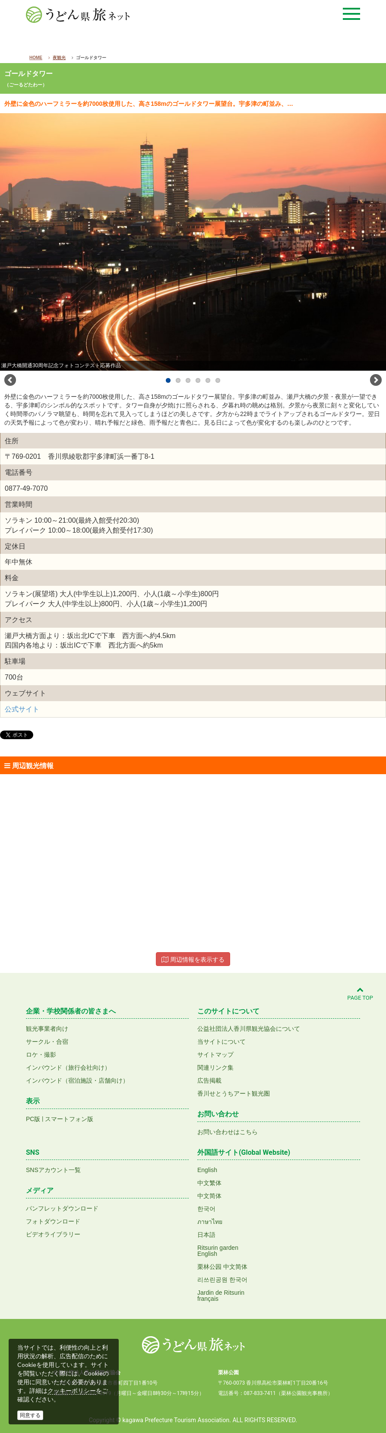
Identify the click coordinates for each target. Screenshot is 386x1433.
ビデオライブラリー (53, 1234)
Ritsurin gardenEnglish (217, 1250)
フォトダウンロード (53, 1221)
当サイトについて (221, 1041)
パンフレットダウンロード (62, 1208)
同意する (30, 1415)
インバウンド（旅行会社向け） (68, 1067)
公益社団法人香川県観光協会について (248, 1028)
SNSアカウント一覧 (53, 1169)
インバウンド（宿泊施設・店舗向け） (77, 1080)
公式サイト (22, 709)
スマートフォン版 (69, 1118)
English (207, 1169)
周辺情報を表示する (193, 959)
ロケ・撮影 (41, 1054)
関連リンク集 (215, 1067)
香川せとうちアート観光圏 (233, 1093)
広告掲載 (209, 1080)
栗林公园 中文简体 (222, 1266)
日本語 (206, 1234)
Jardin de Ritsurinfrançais (220, 1295)
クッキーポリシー (71, 1390)
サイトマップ (215, 1054)
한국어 (206, 1208)
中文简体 (209, 1195)
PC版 (33, 1118)
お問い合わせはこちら (227, 1131)
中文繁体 (209, 1182)
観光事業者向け (47, 1028)
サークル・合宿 (47, 1041)
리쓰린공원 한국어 (222, 1279)
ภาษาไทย (209, 1221)
